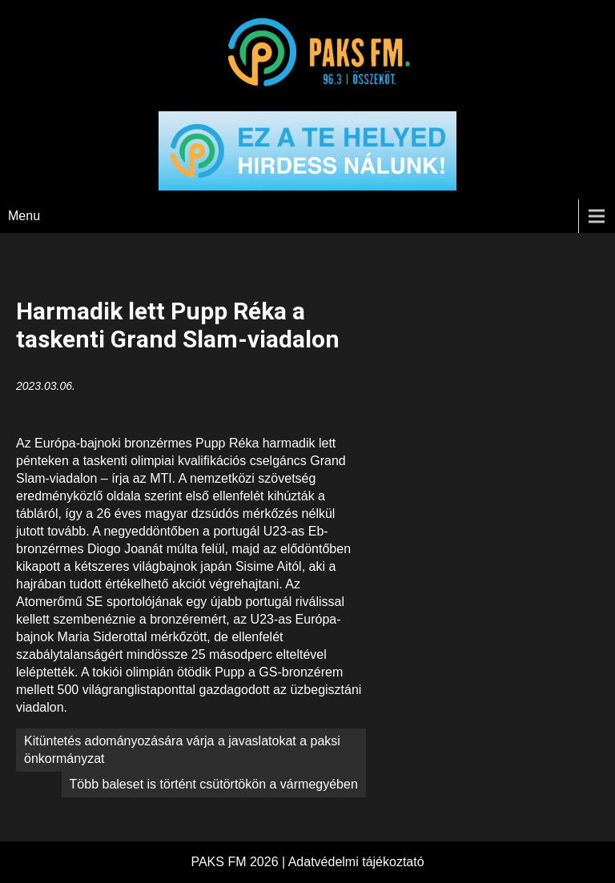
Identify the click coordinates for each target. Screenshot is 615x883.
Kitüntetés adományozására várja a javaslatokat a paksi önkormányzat (182, 749)
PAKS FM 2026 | (239, 862)
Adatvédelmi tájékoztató (356, 862)
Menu (24, 216)
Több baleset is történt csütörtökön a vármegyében (214, 784)
